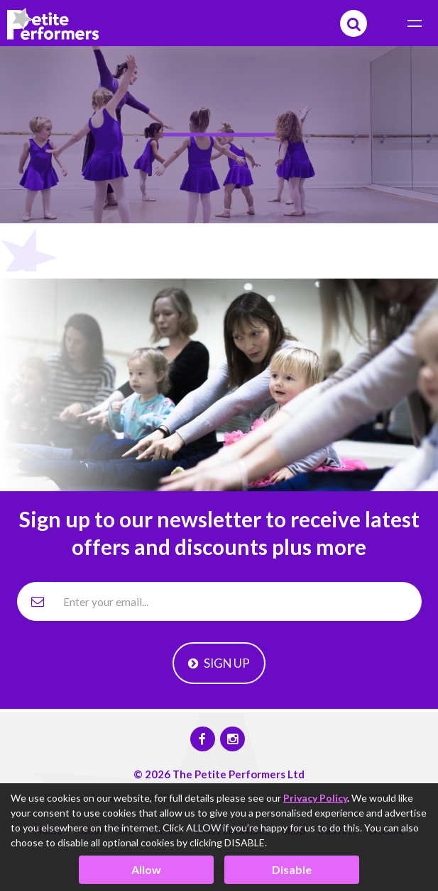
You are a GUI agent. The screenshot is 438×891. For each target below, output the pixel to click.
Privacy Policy (315, 798)
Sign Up (219, 663)
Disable (292, 869)
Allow (146, 869)
